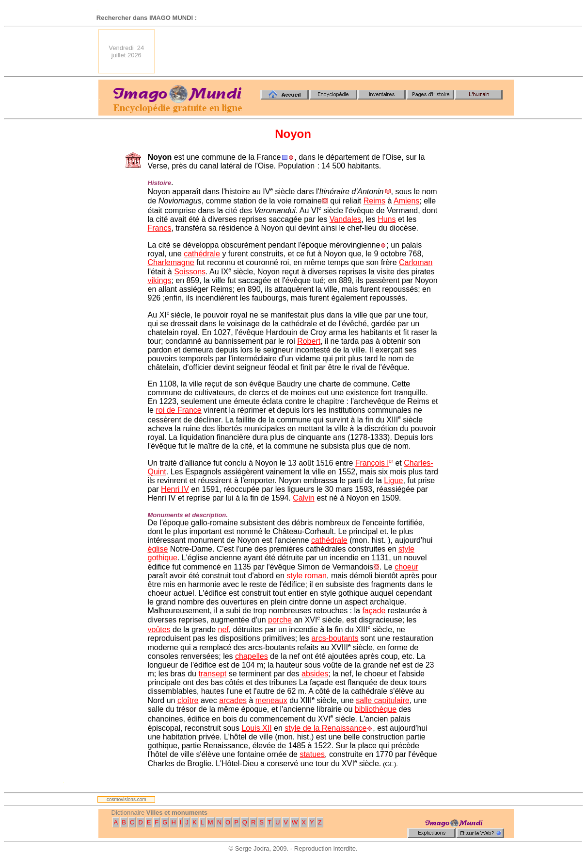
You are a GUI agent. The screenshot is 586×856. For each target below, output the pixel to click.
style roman (306, 575)
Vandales (346, 219)
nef (223, 629)
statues (312, 754)
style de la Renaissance (325, 728)
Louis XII (256, 728)
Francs (160, 228)
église (158, 549)
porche (280, 620)
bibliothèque (375, 709)
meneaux (271, 700)
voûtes (159, 629)
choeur (406, 567)
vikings (160, 280)
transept (212, 674)
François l (372, 463)
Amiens (406, 201)
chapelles (251, 656)
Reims (374, 201)
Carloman (415, 262)
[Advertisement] (337, 51)
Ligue (393, 480)
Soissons (190, 272)
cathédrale (202, 254)
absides (314, 674)
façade (373, 610)
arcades (233, 700)
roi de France (178, 410)
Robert (308, 341)
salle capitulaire (382, 700)
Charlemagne (171, 262)
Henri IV (175, 489)
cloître (188, 700)
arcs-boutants (334, 638)
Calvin (303, 498)
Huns (387, 219)
